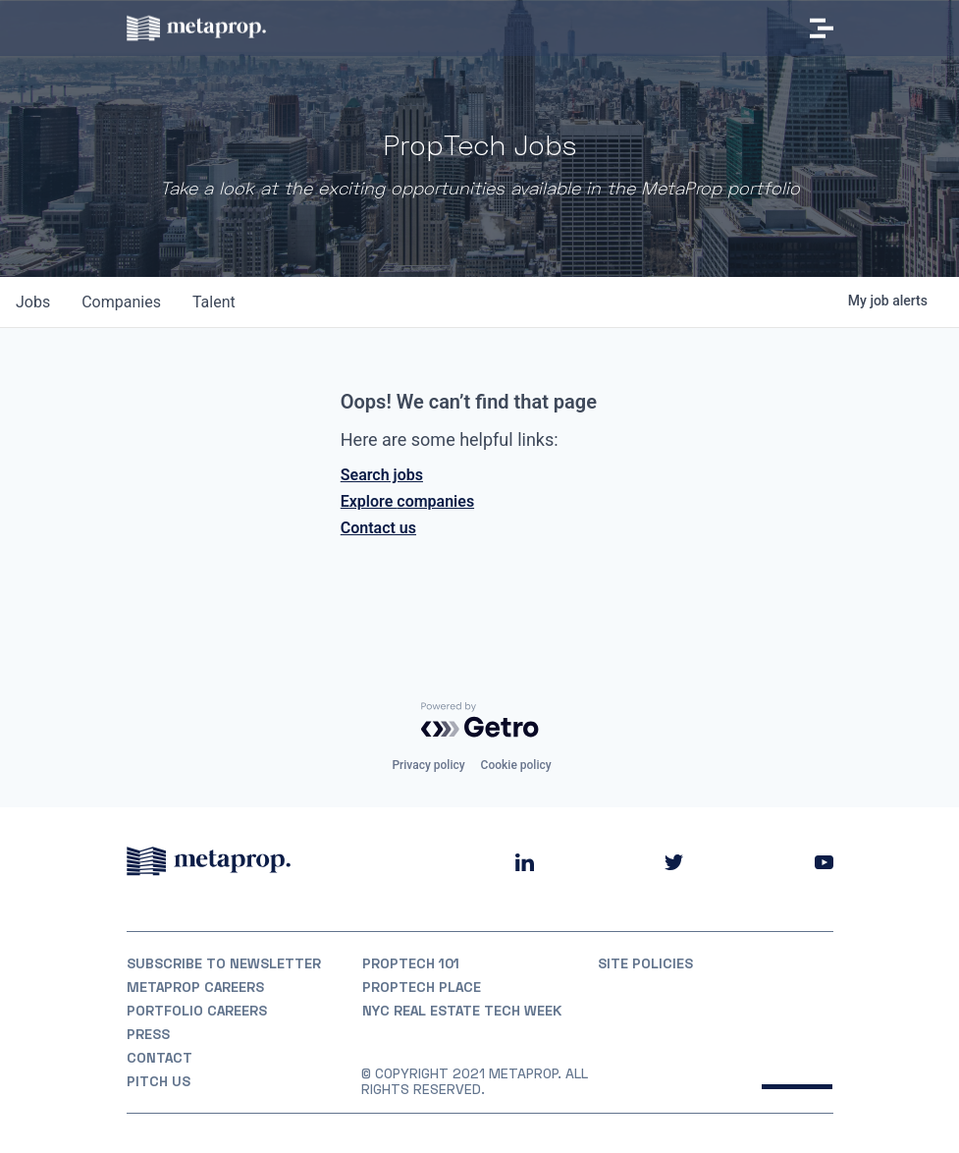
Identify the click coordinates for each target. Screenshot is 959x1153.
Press (148, 1034)
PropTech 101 (410, 963)
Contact (159, 1058)
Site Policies (645, 963)
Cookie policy (516, 765)
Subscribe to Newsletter (224, 963)
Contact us (378, 528)
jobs (33, 302)
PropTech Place (421, 987)
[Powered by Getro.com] (480, 720)
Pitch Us (158, 1081)
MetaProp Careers (195, 987)
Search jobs (382, 475)
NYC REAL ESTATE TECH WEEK (461, 1010)
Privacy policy (428, 765)
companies (121, 302)
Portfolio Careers (197, 1010)
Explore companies (407, 501)
